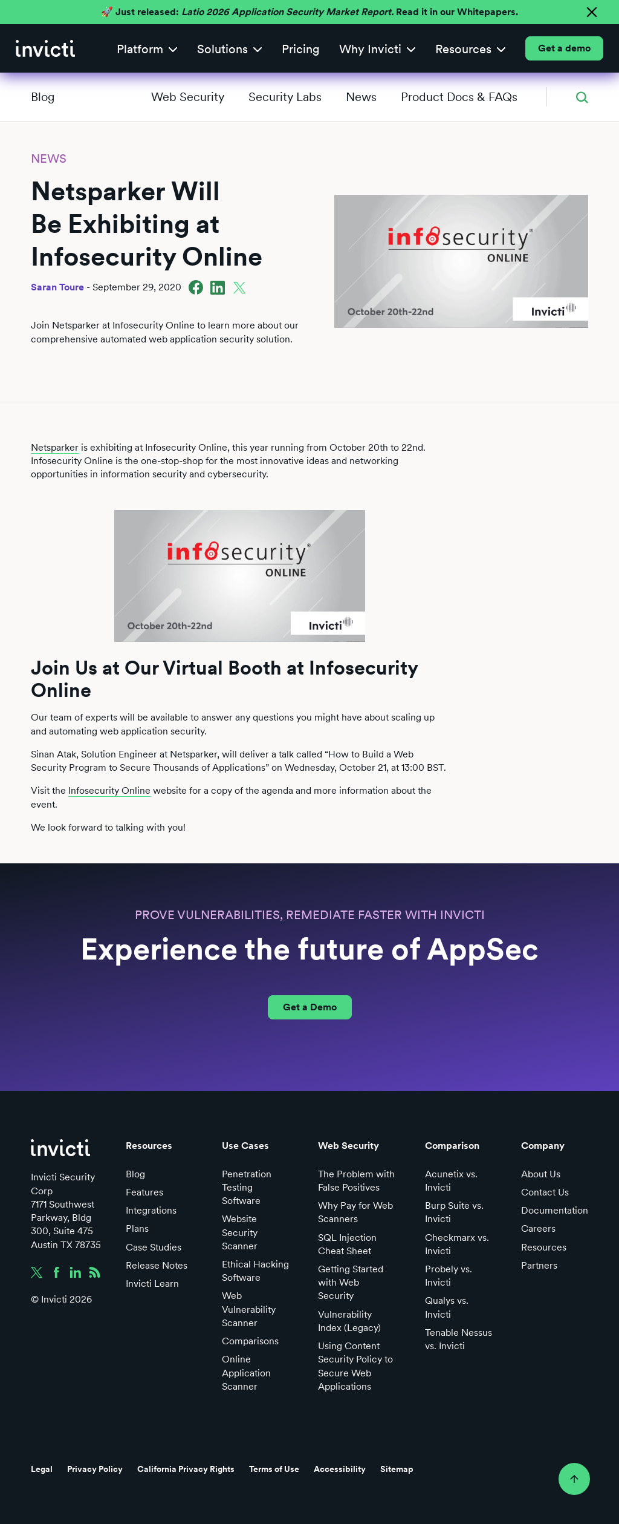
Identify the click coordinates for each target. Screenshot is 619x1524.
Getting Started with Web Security (350, 1282)
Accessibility (340, 1469)
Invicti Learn (152, 1283)
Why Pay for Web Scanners (355, 1212)
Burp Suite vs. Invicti (454, 1212)
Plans (137, 1228)
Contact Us (545, 1192)
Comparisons (250, 1341)
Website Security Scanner (240, 1232)
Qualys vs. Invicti (446, 1307)
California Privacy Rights (186, 1469)
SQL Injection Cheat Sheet (347, 1244)
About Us (540, 1174)
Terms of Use (274, 1469)
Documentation (554, 1210)
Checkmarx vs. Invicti (457, 1244)
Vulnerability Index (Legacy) (349, 1321)
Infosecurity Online (109, 790)
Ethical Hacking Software (255, 1270)
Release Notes (156, 1265)
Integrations (151, 1210)
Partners (539, 1265)
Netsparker (55, 447)
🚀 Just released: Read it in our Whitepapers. (309, 12)
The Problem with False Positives (356, 1180)
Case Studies (153, 1247)
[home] (45, 48)
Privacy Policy (95, 1469)
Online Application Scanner (246, 1372)
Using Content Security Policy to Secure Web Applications (355, 1366)
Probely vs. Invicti (448, 1275)
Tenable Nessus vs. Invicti (458, 1339)
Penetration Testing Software (246, 1187)
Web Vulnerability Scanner (249, 1309)
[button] (147, 49)
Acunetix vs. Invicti (451, 1180)
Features (144, 1192)
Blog (42, 97)
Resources (543, 1247)
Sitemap (396, 1469)
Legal (42, 1469)
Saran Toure (57, 287)
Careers (538, 1228)
